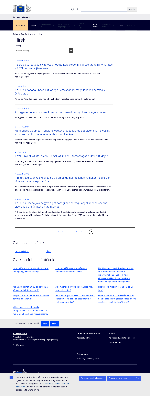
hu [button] (74, 9)
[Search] (132, 9)
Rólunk (131, 25)
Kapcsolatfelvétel (84, 338)
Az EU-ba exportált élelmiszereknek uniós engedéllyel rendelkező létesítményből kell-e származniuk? (75, 298)
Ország (18, 46)
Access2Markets (20, 333)
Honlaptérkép (115, 342)
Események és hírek (108, 25)
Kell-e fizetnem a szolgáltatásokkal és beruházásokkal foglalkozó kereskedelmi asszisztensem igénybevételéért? (117, 298)
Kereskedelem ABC (46, 25)
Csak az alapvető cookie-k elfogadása (124, 378)
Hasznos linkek (22, 251)
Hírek (48, 251)
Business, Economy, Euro (88, 359)
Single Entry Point (84, 25)
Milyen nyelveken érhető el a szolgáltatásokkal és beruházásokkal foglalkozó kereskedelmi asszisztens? (30, 310)
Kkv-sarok (95, 25)
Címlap (33, 25)
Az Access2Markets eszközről (122, 338)
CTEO (120, 25)
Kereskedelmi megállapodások (66, 25)
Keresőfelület (20, 25)
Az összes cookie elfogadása (92, 378)
